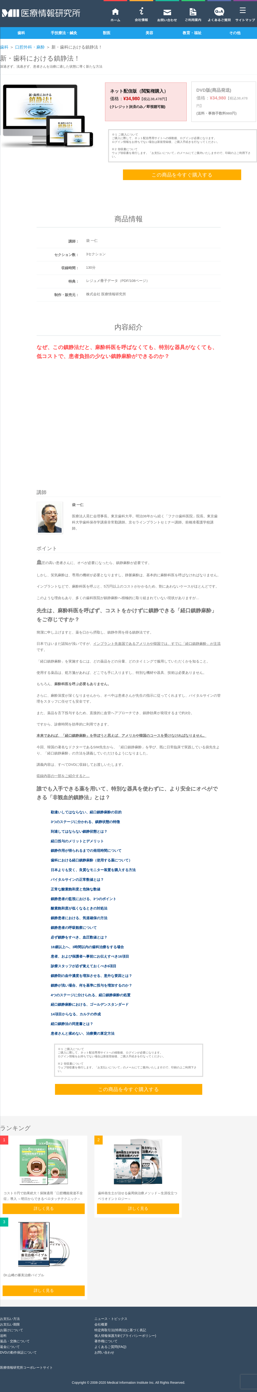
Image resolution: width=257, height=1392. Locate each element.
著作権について (106, 1333)
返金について (10, 1339)
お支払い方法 (10, 1311)
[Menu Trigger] (242, 10)
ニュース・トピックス (110, 1311)
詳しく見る (44, 1201)
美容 (149, 33)
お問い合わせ (104, 1345)
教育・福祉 (192, 33)
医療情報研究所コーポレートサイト (26, 1360)
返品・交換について (15, 1333)
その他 (234, 33)
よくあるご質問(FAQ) (110, 1339)
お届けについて (11, 1322)
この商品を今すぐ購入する (182, 167)
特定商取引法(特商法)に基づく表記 (120, 1322)
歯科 (21, 33)
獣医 (106, 33)
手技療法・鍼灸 (64, 33)
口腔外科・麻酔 (30, 47)
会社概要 (101, 1317)
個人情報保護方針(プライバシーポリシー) (125, 1328)
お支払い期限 (10, 1317)
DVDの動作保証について (18, 1345)
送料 (3, 1328)
